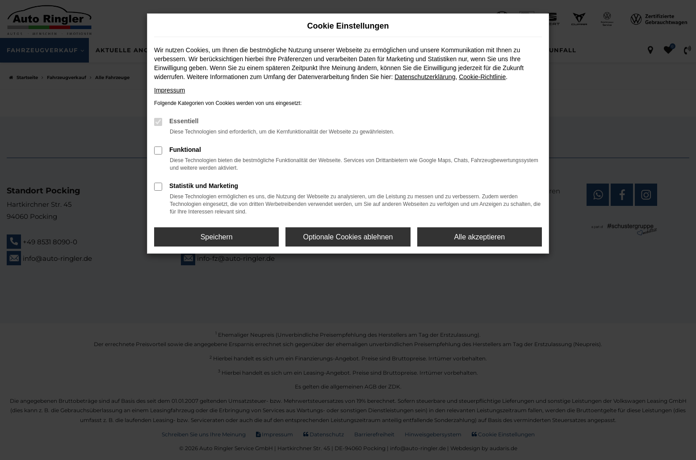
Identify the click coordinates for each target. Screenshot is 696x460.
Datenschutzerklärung (424, 76)
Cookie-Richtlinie (482, 76)
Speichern (217, 237)
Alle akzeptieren (479, 237)
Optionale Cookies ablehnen (348, 237)
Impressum (169, 90)
